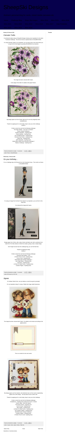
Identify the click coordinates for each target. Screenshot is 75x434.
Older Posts (40, 428)
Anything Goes (28, 132)
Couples (8, 424)
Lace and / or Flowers (28, 129)
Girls (16, 274)
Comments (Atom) (13, 431)
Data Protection (61, 24)
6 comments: (19, 272)
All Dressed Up (10, 274)
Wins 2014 (44, 20)
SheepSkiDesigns (14, 152)
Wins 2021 (7, 24)
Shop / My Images (31, 20)
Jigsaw (6, 278)
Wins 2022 (7, 28)
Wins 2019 (28, 24)
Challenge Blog (16, 20)
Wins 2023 (18, 28)
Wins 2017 (49, 24)
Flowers (8, 152)
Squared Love (28, 404)
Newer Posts (6, 428)
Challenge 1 (29, 259)
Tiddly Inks (22, 424)
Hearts (12, 424)
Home (6, 20)
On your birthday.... (11, 159)
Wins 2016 (65, 20)
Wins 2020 (18, 24)
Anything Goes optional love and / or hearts (27, 401)
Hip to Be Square (27, 403)
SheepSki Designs (26, 7)
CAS (29, 255)
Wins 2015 (55, 20)
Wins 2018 (39, 24)
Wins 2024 (28, 28)
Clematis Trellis (9, 35)
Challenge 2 (27, 131)
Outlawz (18, 424)
